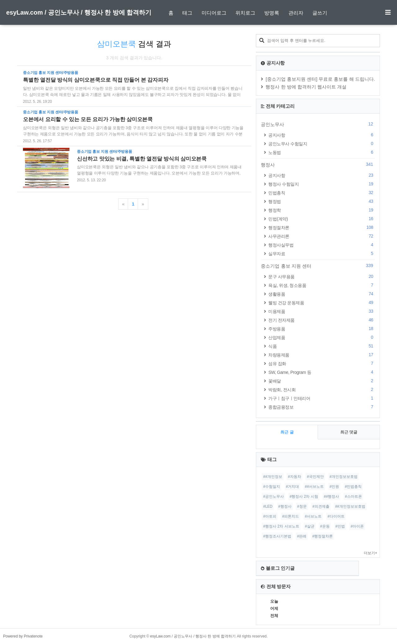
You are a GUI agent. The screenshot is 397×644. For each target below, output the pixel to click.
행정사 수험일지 (321, 184)
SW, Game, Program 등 (321, 372)
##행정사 (331, 496)
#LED (267, 506)
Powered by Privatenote (22, 636)
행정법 (321, 201)
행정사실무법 (321, 244)
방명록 (271, 13)
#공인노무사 (273, 496)
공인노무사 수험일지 (321, 143)
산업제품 (321, 337)
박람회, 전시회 (321, 389)
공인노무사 (318, 124)
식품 (321, 346)
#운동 (325, 526)
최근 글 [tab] (287, 432)
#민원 (334, 486)
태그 (187, 13)
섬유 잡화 (321, 363)
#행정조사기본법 (277, 536)
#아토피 (269, 516)
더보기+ (370, 553)
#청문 (302, 506)
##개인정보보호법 (350, 506)
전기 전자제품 (321, 320)
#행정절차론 (322, 536)
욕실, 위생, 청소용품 (321, 285)
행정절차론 (321, 227)
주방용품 (321, 328)
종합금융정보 (321, 407)
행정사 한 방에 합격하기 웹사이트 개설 (305, 86)
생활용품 (321, 294)
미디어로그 (214, 13)
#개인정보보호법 (344, 476)
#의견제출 (320, 506)
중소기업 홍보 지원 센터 (318, 266)
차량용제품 (321, 354)
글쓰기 (319, 13)
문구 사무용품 (321, 276)
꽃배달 (321, 380)
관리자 (295, 13)
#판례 (302, 536)
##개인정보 (272, 476)
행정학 (321, 210)
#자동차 (294, 476)
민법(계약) (321, 218)
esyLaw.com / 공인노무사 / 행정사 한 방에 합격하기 (78, 12)
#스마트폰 (353, 496)
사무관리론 (321, 236)
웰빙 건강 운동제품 (321, 302)
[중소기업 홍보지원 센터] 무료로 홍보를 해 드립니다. (320, 79)
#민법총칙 (353, 486)
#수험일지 (271, 486)
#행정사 (285, 506)
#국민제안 (315, 476)
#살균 (309, 526)
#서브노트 (313, 516)
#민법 (340, 526)
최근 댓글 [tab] (349, 432)
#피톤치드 (290, 516)
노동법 (321, 152)
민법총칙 (321, 192)
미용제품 (321, 311)
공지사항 (321, 135)
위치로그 (245, 13)
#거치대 (292, 486)
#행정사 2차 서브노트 (281, 526)
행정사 (318, 164)
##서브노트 (314, 486)
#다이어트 (336, 516)
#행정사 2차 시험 (304, 496)
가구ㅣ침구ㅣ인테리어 (321, 398)
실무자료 (321, 253)
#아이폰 (357, 526)
